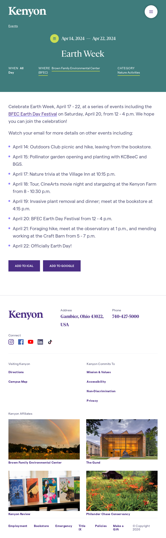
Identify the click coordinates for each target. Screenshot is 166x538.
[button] (151, 11)
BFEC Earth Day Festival (32, 113)
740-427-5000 (125, 316)
